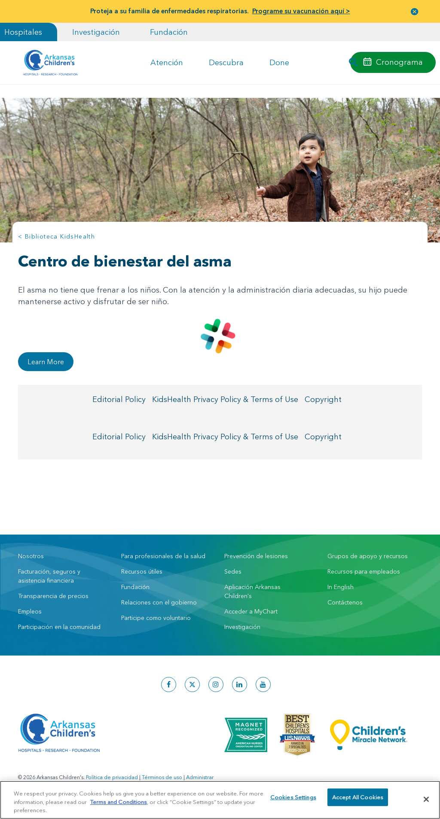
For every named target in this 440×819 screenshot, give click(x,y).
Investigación (96, 32)
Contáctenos (345, 602)
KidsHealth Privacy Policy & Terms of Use (225, 400)
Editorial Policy (119, 400)
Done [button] (279, 62)
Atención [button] (166, 62)
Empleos (30, 611)
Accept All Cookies (357, 798)
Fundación (169, 32)
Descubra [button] (226, 62)
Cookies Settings (293, 798)
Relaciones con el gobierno (159, 602)
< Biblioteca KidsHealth (56, 236)
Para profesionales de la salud (163, 556)
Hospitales (23, 32)
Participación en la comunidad (59, 627)
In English (340, 587)
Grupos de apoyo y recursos (367, 556)
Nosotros (31, 556)
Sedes (232, 571)
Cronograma (399, 62)
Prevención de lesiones (256, 556)
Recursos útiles (141, 571)
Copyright (323, 400)
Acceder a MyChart (251, 611)
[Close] (426, 799)
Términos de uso (162, 777)
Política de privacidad (112, 777)
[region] (220, 800)
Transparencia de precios (53, 596)
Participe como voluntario (156, 618)
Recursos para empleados (363, 571)
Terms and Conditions (118, 801)
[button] (415, 11)
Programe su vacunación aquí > (301, 11)
